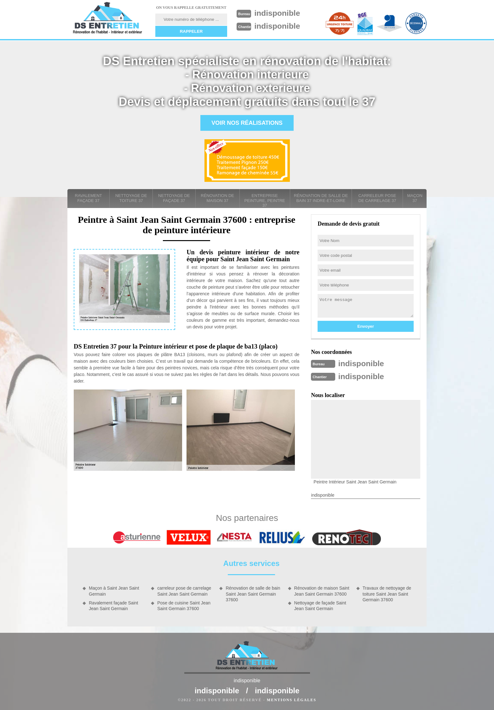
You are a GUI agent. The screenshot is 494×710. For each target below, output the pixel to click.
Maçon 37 (414, 198)
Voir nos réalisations (247, 123)
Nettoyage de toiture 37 (131, 198)
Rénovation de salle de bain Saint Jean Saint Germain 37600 (253, 593)
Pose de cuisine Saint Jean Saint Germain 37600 (183, 605)
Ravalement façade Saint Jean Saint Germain (113, 605)
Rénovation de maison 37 (217, 198)
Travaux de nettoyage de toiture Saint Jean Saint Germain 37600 (387, 593)
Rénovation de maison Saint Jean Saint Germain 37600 (321, 590)
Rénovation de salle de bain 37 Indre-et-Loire (321, 198)
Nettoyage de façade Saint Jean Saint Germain (320, 605)
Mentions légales (291, 699)
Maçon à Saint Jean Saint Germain (114, 590)
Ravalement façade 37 (88, 198)
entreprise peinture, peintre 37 (264, 200)
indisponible (279, 13)
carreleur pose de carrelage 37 (377, 198)
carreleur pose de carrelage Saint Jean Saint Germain (184, 590)
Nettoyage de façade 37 (174, 198)
